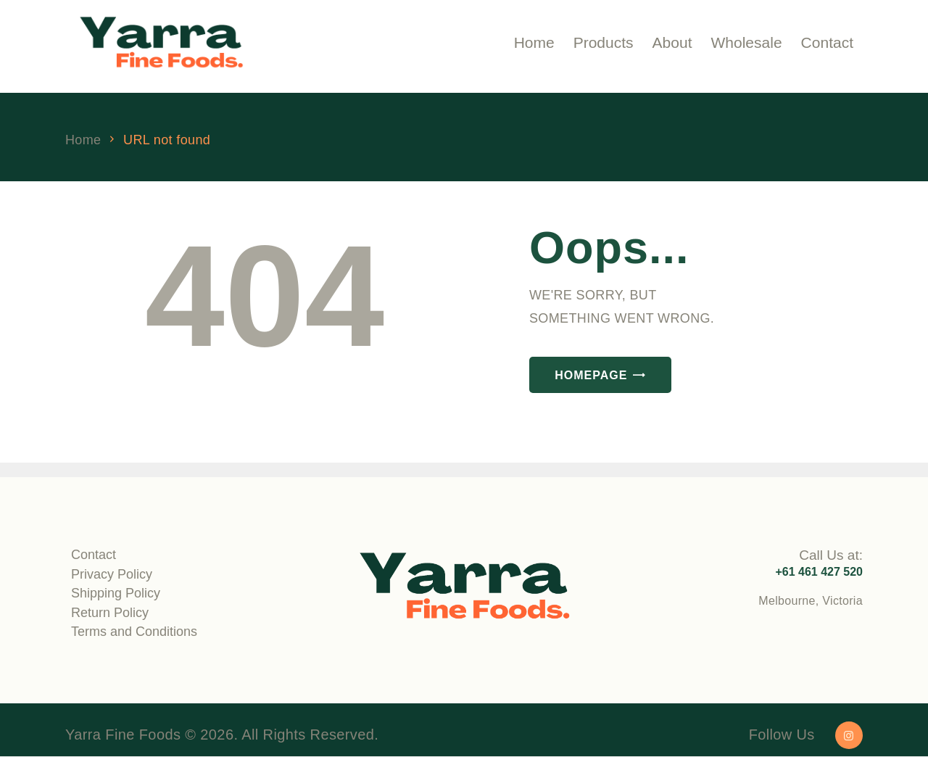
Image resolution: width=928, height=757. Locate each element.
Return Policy (110, 612)
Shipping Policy (115, 593)
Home (83, 140)
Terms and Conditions (134, 631)
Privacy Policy (111, 574)
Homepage (591, 375)
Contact (93, 554)
